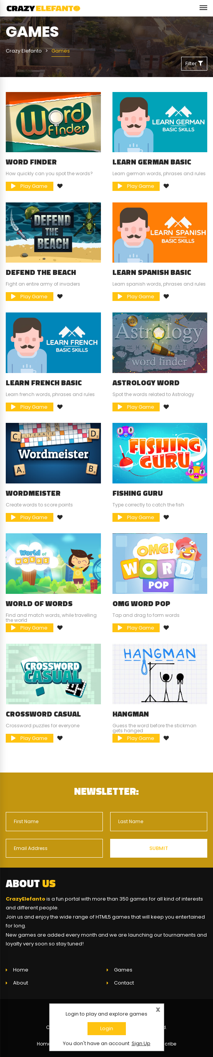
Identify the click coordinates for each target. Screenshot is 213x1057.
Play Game (29, 186)
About (20, 982)
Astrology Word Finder (146, 386)
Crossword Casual (43, 714)
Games (123, 969)
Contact (124, 982)
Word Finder (31, 162)
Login (106, 1028)
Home (20, 969)
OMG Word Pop (141, 603)
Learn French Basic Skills (44, 386)
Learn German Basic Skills (151, 165)
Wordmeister (33, 493)
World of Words (39, 603)
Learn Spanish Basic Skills (151, 276)
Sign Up (141, 1043)
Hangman (130, 714)
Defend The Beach (41, 272)
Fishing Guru (137, 493)
